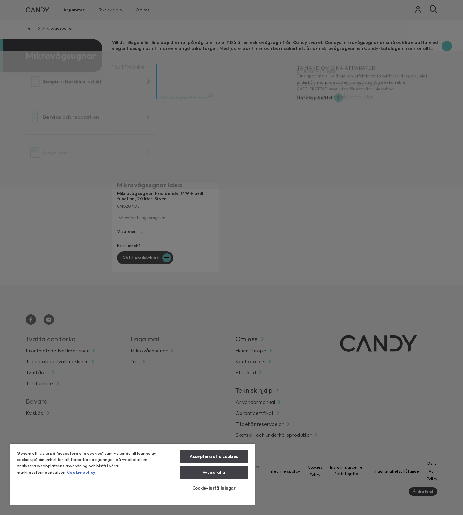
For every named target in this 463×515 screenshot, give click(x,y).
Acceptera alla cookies (214, 456)
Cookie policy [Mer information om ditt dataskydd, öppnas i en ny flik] (81, 472)
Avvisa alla (214, 472)
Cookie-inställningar (214, 488)
